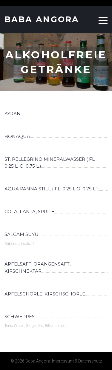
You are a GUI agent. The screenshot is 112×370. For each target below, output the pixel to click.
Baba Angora (41, 19)
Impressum (63, 361)
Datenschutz (90, 361)
